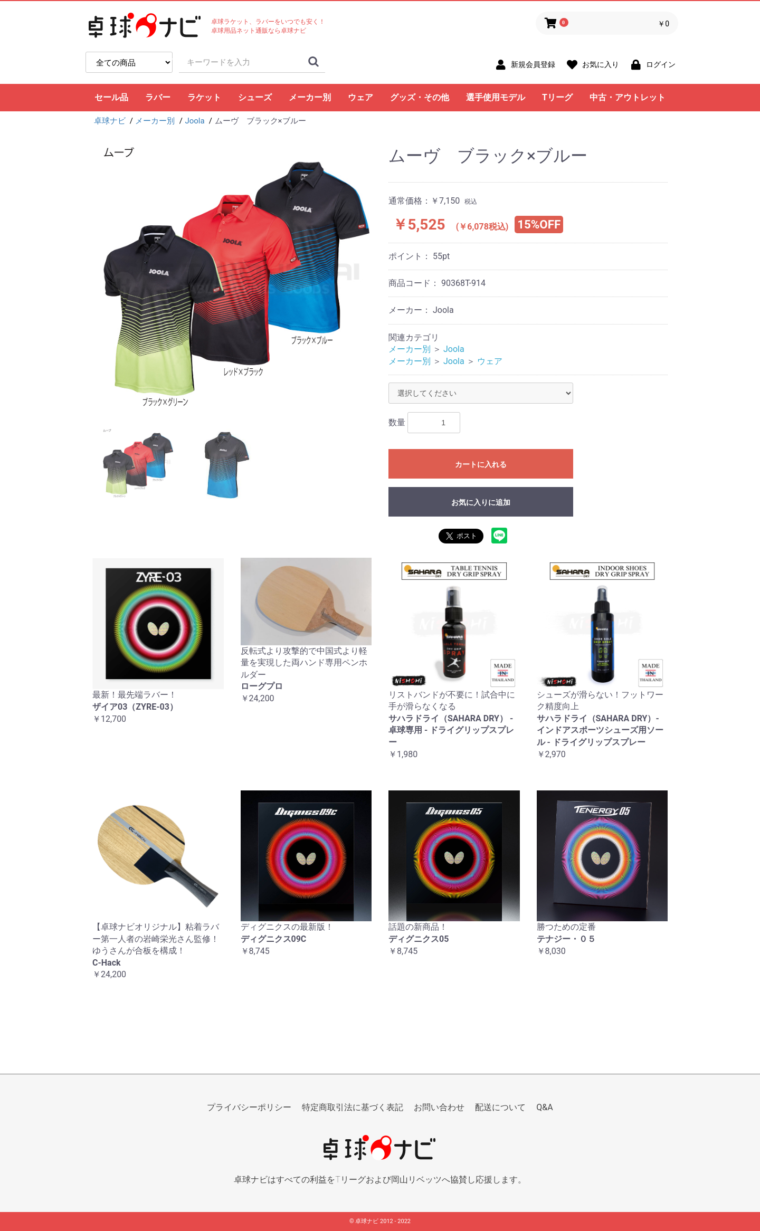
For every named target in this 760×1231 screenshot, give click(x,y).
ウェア (360, 97)
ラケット (204, 97)
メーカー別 (310, 97)
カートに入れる (481, 464)
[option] (236, 280)
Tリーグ (557, 97)
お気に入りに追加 (480, 502)
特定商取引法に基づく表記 (352, 1107)
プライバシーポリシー (249, 1107)
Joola (453, 349)
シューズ (255, 97)
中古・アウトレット (628, 97)
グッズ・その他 (419, 97)
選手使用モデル (495, 97)
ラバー (157, 97)
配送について (500, 1107)
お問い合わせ (439, 1107)
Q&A (544, 1107)
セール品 (111, 97)
